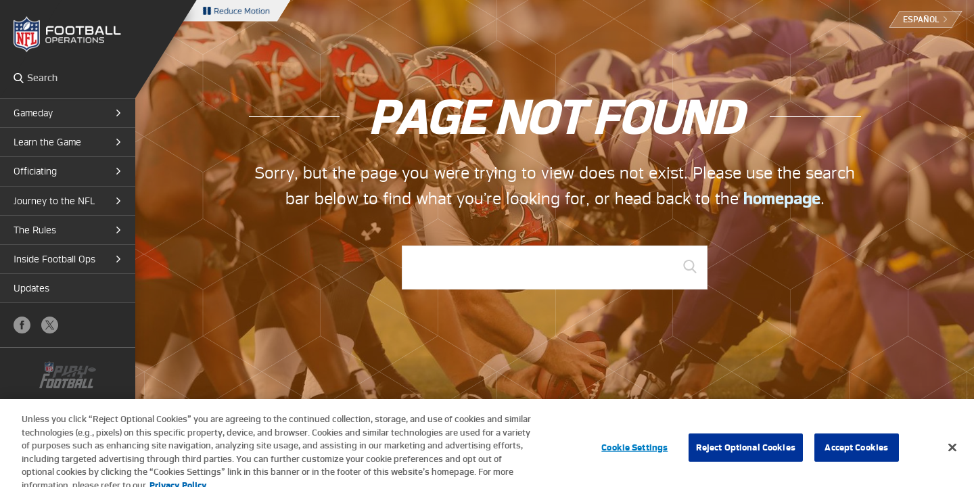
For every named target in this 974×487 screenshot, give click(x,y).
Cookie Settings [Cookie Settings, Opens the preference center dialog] (634, 450)
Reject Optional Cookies (745, 450)
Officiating (35, 171)
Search (19, 78)
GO (689, 266)
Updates (31, 288)
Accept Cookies (856, 450)
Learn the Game (47, 142)
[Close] (952, 450)
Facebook (22, 325)
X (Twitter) (49, 325)
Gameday (33, 113)
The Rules (35, 230)
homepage (781, 198)
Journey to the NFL (54, 200)
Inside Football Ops (54, 259)
